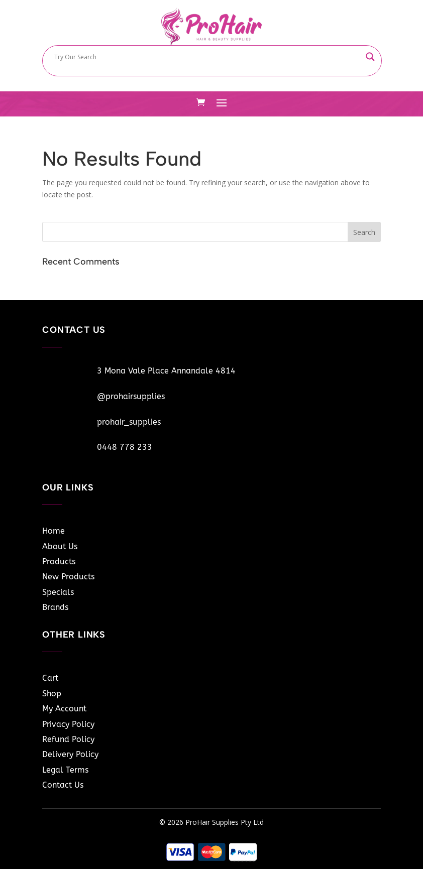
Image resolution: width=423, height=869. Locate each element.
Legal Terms (65, 770)
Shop (51, 693)
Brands (55, 607)
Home (53, 531)
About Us (59, 546)
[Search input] (207, 57)
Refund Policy (68, 739)
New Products (68, 576)
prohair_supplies (129, 422)
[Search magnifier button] (370, 57)
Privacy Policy (68, 724)
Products (58, 561)
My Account (64, 708)
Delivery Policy (70, 754)
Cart (50, 678)
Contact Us (62, 785)
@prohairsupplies (131, 396)
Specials (58, 592)
